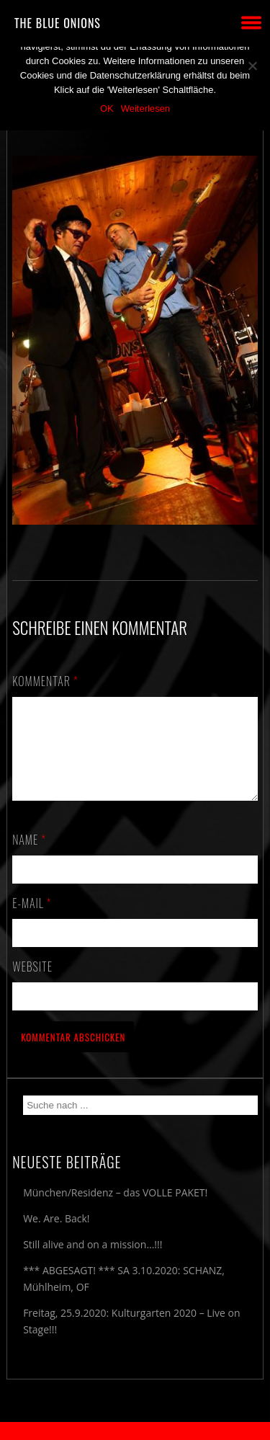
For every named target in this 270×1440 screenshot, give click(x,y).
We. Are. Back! (56, 1236)
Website (32, 983)
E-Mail (31, 920)
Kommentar (45, 681)
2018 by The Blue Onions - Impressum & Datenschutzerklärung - (135, 1431)
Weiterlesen (145, 108)
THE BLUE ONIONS (57, 23)
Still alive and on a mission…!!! (92, 1261)
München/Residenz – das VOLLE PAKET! (115, 1210)
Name (29, 857)
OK (107, 108)
